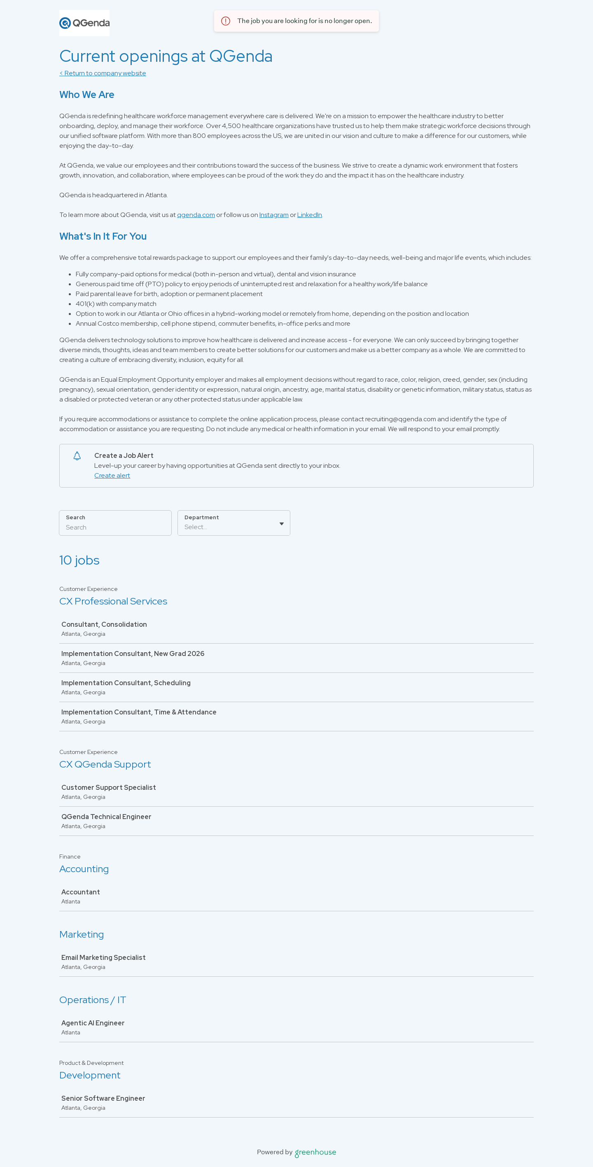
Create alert (112, 475)
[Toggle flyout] (282, 524)
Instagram (274, 214)
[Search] (115, 528)
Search (75, 517)
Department (201, 517)
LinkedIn (309, 214)
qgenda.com (196, 214)
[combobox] (185, 527)
